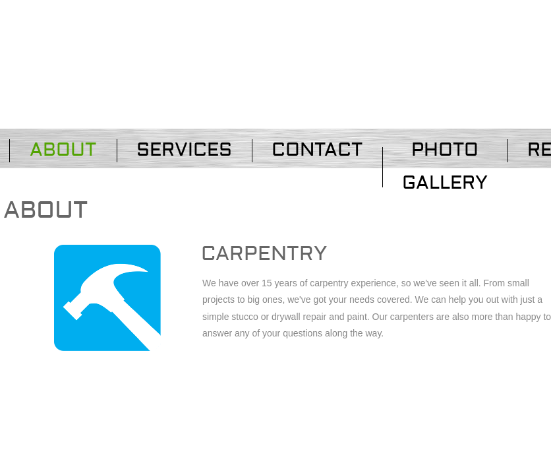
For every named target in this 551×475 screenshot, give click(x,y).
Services (184, 150)
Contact (317, 150)
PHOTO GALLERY (445, 167)
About (63, 150)
